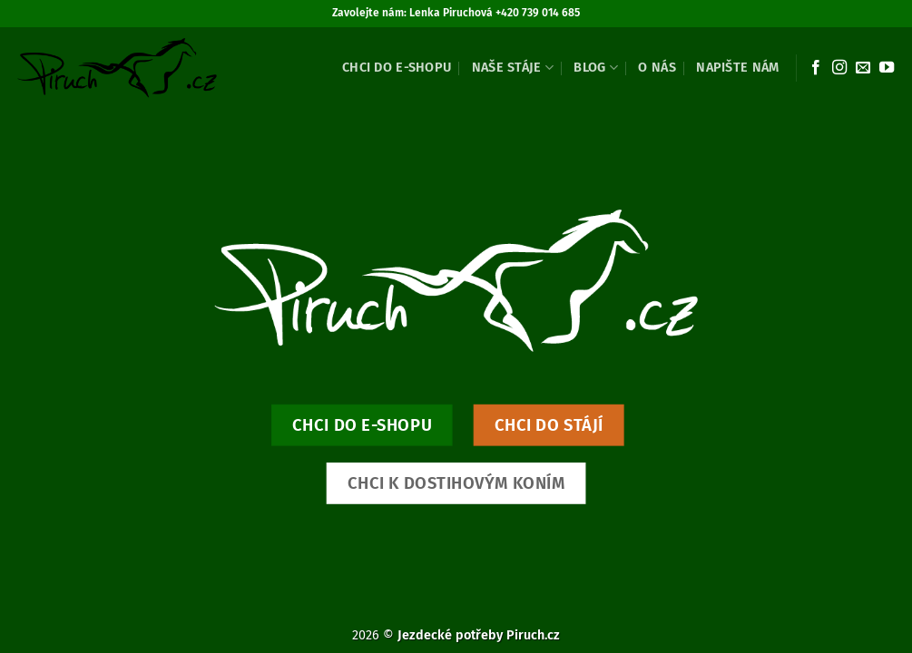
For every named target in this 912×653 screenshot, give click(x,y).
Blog (596, 67)
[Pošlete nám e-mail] (863, 68)
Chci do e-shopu (396, 67)
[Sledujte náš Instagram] (839, 68)
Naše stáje (513, 67)
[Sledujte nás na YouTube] (886, 68)
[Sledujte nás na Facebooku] (816, 68)
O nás (656, 67)
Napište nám (737, 67)
